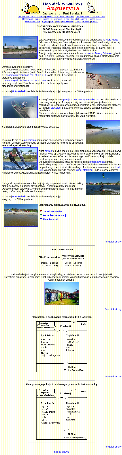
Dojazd (46, 19)
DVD (58, 21)
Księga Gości (95, 19)
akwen (48, 151)
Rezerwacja (27, 19)
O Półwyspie (56, 19)
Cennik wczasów (52, 211)
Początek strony (112, 241)
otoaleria (67, 21)
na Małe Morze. (111, 39)
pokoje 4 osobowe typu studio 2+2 (81, 99)
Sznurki (74, 19)
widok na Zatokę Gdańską (98, 53)
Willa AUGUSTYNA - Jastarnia (60, 16)
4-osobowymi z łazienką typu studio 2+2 (25, 80)
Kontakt (94, 21)
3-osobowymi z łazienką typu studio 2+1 (25, 75)
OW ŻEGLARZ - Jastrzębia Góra (90, 16)
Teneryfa (83, 19)
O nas (66, 19)
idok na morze (32, 21)
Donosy (78, 21)
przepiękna (30, 140)
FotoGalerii (55, 107)
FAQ (52, 21)
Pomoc (86, 21)
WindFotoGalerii (85, 170)
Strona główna (61, 451)
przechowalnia (97, 161)
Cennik (38, 19)
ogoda (45, 21)
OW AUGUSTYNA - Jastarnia (31, 16)
